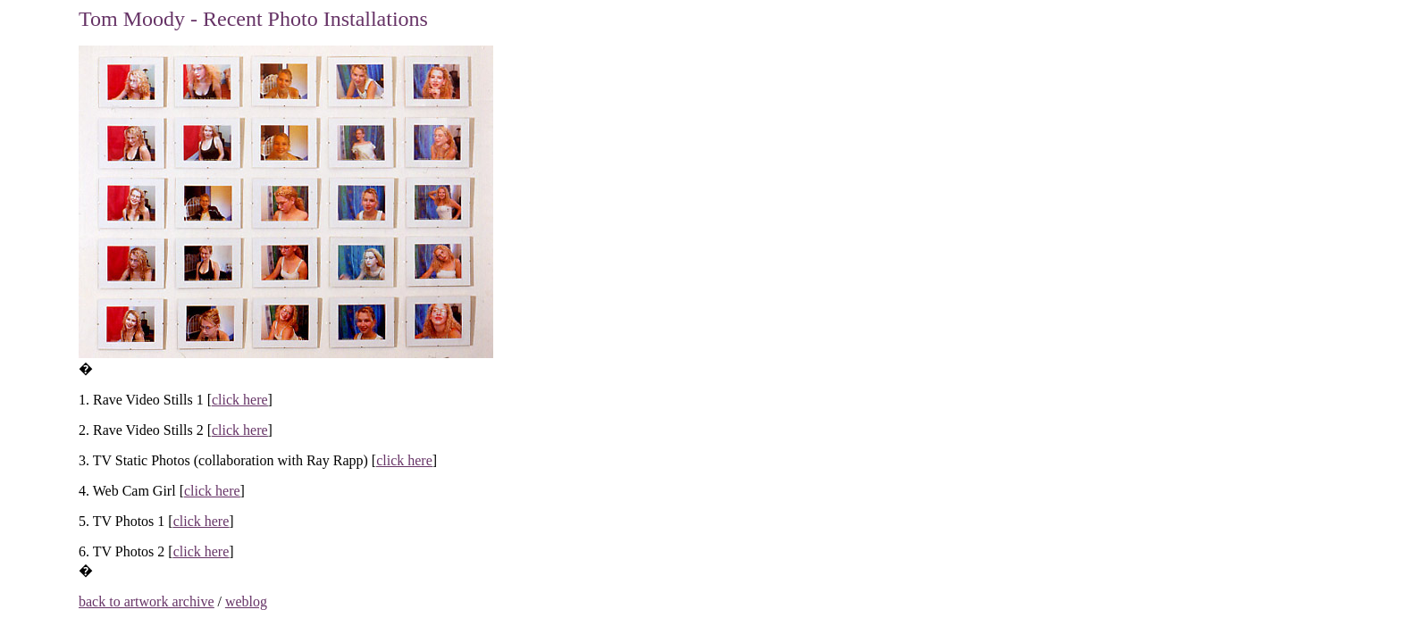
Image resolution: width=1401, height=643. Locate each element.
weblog (246, 601)
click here (240, 399)
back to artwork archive (146, 601)
